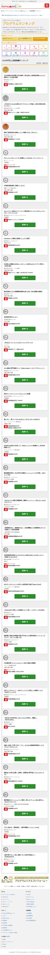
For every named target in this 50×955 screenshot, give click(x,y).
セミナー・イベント (7, 901)
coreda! (4, 944)
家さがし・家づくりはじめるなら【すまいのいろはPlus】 (22, 419)
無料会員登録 (30, 904)
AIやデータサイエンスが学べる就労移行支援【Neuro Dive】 (23, 584)
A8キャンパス (5, 904)
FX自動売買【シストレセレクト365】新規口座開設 (20, 663)
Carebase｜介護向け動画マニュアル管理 (17, 238)
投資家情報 (30, 915)
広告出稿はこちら (31, 906)
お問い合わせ (5, 918)
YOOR (4, 946)
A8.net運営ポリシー (7, 930)
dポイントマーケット (7, 941)
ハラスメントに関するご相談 (9, 932)
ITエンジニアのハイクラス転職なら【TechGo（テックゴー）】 (24, 158)
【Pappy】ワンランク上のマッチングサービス (18, 342)
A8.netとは (5, 897)
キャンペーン (5, 899)
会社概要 (29, 913)
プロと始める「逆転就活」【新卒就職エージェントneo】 (22, 827)
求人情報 (29, 918)
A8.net (28, 894)
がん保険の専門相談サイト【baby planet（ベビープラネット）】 (24, 368)
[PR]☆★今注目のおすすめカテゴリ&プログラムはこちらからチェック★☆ (22, 15)
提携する (25, 89)
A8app (4, 939)
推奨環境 (4, 927)
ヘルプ (4, 915)
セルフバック (30, 897)
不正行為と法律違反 (7, 925)
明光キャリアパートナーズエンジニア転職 (17, 394)
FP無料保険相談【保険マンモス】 (14, 185)
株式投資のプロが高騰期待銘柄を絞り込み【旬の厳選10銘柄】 (23, 291)
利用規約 (4, 920)
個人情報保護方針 (31, 920)
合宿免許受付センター (11, 317)
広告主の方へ (5, 906)
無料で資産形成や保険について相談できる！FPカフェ (21, 132)
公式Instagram (30, 901)
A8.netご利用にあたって (8, 913)
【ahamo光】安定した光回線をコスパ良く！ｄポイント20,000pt (24, 610)
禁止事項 (4, 923)
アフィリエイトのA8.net (8, 894)
